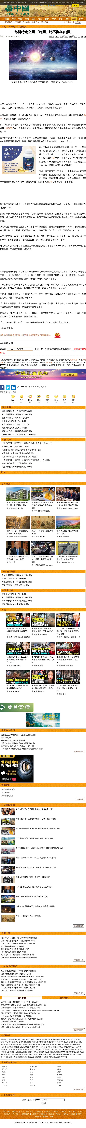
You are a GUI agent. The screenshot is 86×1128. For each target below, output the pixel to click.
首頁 (7, 19)
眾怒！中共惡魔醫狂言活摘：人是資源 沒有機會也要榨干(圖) (23, 982)
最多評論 (22, 998)
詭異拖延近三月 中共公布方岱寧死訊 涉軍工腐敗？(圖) (21, 979)
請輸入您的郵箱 (29, 1100)
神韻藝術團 (25, 1114)
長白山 (47, 1052)
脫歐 (42, 1047)
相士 (60, 536)
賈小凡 (4, 1069)
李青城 (60, 1080)
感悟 (39, 1057)
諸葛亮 (21, 1057)
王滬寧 (25, 1044)
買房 (10, 508)
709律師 (3, 1052)
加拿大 (38, 1047)
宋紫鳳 (4, 1067)
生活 (67, 19)
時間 (34, 387)
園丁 (4, 1077)
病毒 (32, 1039)
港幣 (79, 1047)
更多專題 (80, 799)
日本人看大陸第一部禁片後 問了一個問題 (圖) (33, 877)
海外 (44, 1054)
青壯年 (61, 562)
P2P (62, 1049)
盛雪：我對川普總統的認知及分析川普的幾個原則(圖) (21, 1027)
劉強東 (38, 1049)
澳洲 (53, 1054)
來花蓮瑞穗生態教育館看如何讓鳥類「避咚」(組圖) (35, 838)
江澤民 (30, 1044)
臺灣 (67, 536)
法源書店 (35, 1114)
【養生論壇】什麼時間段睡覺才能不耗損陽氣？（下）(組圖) (26, 460)
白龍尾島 (53, 1052)
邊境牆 (3, 1044)
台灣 (25, 1049)
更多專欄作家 (79, 1089)
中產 (17, 1049)
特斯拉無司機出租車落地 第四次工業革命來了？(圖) (36, 867)
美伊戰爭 (16, 691)
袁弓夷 (21, 1042)
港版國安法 (27, 1042)
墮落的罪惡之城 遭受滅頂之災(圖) (15, 418)
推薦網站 (7, 1114)
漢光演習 (44, 1039)
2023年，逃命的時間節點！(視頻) (15, 447)
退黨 (36, 1042)
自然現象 (26, 22)
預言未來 (17, 22)
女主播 (82, 1052)
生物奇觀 (8, 22)
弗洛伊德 (50, 1042)
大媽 (42, 1049)
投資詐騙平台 (27, 637)
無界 (51, 1117)
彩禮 (35, 691)
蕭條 (18, 665)
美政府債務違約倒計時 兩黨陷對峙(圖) (17, 467)
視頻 (3, 610)
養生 (65, 1057)
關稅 (80, 1042)
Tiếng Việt (71, 1111)
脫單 (10, 637)
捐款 (22, 1111)
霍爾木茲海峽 (71, 637)
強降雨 (44, 634)
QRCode (20, 387)
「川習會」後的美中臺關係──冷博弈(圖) (16, 1016)
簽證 (26, 1054)
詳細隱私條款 (51, 5)
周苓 (4, 1075)
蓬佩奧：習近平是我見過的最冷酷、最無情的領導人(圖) (22, 1019)
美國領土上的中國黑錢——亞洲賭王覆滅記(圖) (18, 735)
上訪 (8, 1052)
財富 (14, 1049)
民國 (57, 1054)
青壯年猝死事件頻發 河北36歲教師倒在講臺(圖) (19, 957)
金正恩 (66, 1042)
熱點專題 (5, 785)
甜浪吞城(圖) (6, 738)
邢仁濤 (4, 1083)
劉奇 (10, 1057)
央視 (2, 1054)
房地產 (3, 1049)
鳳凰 (41, 536)
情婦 (59, 1044)
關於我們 (29, 1111)
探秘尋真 (44, 22)
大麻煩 (21, 536)
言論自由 (76, 1052)
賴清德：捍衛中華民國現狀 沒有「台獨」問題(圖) (19, 1002)
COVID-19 (37, 1039)
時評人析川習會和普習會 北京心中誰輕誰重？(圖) (34, 809)
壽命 (58, 1057)
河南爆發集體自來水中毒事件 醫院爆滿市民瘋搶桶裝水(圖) (43, 505)
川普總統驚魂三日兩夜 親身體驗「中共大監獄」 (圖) (20, 1008)
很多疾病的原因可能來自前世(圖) (15, 428)
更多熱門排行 (79, 993)
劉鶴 (20, 1044)
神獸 (35, 536)
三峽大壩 (3, 1042)
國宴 (64, 508)
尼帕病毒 (62, 665)
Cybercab (47, 565)
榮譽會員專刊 (8, 730)
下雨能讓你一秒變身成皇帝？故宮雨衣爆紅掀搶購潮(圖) (22, 749)
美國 (27, 19)
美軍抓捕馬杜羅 (7, 796)
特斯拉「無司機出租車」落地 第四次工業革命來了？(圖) (42, 559)
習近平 (68, 1039)
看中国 (18, 10)
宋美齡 (78, 1054)
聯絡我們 (15, 1111)
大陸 (14, 19)
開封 (39, 511)
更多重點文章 (79, 926)
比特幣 (68, 1047)
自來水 (48, 511)
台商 (14, 665)
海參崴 (21, 1049)
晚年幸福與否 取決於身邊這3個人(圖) (15, 949)
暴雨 (35, 634)
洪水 (39, 634)
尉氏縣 (43, 511)
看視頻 (80, 1114)
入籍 (33, 1054)
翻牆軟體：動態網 (41, 1117)
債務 (48, 1047)
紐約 (47, 19)
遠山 (31, 1072)
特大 (75, 36)
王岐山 (71, 1042)
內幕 (44, 1044)
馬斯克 (41, 565)
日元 (76, 1047)
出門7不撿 (27, 536)
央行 (45, 1047)
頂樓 (17, 508)
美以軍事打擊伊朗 (8, 789)
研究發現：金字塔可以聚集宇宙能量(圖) (18, 453)
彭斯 (7, 1044)
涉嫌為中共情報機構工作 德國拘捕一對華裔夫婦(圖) (35, 906)
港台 (34, 19)
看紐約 (58, 1114)
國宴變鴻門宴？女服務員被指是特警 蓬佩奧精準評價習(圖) (23, 1024)
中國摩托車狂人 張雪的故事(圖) (13, 740)
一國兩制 (3, 1047)
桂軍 (60, 1054)
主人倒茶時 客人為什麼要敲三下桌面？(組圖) (18, 988)
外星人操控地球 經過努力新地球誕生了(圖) (32, 896)
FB (31, 1047)
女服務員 (69, 508)
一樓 (21, 508)
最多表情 (64, 998)
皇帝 (17, 1057)
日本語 (80, 1111)
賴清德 (23, 1039)
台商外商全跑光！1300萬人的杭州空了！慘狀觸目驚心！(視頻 (18, 659)
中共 (58, 1042)
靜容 (31, 1080)
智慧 (36, 1057)
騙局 (20, 637)
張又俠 (73, 1039)
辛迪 (59, 1085)
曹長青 (32, 1085)
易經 (26, 1057)
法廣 (21, 1047)
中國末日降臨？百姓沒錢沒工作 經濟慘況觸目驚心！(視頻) (43, 659)
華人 (5, 1054)
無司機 (53, 565)
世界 (54, 19)
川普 (60, 508)
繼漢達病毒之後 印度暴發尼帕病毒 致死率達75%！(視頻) (68, 659)
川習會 (79, 637)
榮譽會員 (73, 360)
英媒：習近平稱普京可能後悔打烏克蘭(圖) (17, 990)
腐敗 (62, 1044)
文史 (61, 19)
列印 (70, 36)
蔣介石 (73, 1054)
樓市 (7, 1049)
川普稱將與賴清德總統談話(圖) (12, 1022)
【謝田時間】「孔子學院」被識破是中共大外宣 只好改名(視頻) (27, 443)
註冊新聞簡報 (8, 1095)
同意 (75, 5)
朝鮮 (33, 1047)
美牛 (64, 694)
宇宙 (53, 158)
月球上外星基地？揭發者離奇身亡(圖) (17, 414)
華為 (61, 1042)
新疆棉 (9, 1042)
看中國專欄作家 (9, 1062)
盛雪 (31, 1077)
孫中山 (68, 1054)
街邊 (72, 562)
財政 (10, 1049)
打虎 (69, 1044)
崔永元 (35, 1044)
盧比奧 (28, 1039)
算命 (64, 536)
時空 (50, 182)
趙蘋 (59, 1077)
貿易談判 (16, 1044)
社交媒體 (26, 1047)
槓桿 (52, 1047)
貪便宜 (11, 536)
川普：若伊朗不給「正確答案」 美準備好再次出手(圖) (36, 858)
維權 (81, 1049)
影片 (81, 19)
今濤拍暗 (33, 1067)
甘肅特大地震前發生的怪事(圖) (14, 421)
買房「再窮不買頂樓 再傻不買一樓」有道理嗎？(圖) (20, 985)
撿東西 (16, 536)
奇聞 (74, 19)
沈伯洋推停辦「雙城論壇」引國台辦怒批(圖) (17, 955)
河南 (35, 511)
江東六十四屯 (32, 1052)
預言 (46, 1057)
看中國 (77, 1044)
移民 (9, 1054)
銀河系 (9, 128)
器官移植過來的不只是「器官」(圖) (16, 424)
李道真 (32, 1069)
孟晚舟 (76, 1042)
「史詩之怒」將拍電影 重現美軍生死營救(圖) (18, 943)
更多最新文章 (79, 960)
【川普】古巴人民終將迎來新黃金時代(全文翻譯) (34, 887)
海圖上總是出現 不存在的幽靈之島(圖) (17, 411)
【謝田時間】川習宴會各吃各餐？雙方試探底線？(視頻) (67, 688)
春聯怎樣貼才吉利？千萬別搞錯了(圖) (17, 463)
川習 (60, 694)
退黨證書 (51, 1114)
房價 (46, 1049)
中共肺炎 (3, 1039)
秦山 (4, 1080)
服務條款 (38, 1111)
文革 (62, 1057)
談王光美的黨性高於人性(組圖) (12, 946)
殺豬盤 (15, 637)
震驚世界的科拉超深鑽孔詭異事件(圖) (17, 431)
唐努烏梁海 (40, 1052)
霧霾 (66, 1049)
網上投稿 (6, 1111)
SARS (63, 1052)
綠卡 (37, 1054)
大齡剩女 (41, 691)
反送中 (51, 1044)
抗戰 (64, 1054)
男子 (65, 562)
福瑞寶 (73, 1114)
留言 (66, 36)
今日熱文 (5, 484)
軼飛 (4, 1072)
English (55, 1111)
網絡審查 (18, 1052)
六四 (33, 1042)
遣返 (23, 1054)
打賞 (61, 36)
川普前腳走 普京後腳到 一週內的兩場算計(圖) (18, 941)
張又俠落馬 (5, 792)
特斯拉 (36, 565)
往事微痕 (10, 1047)
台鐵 (54, 1039)
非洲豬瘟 (54, 1049)
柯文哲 (44, 1042)
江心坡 (58, 1052)
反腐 (66, 1044)
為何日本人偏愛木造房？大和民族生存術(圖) (17, 746)
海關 (19, 1054)
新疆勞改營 (69, 1052)
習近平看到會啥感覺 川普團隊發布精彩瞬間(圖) (18, 971)
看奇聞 (11, 27)
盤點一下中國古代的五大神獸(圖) (28, 916)
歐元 (72, 1047)
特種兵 (75, 508)
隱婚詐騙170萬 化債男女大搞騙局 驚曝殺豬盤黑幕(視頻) (17, 631)
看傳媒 (65, 1114)
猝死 (69, 562)
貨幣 (59, 1047)
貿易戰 (63, 1039)
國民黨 (50, 1039)
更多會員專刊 (79, 751)
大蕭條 (40, 665)
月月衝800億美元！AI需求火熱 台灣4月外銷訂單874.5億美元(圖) (40, 848)
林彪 (7, 1057)
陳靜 (31, 1075)
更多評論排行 (79, 1030)
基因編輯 (71, 1049)
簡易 (59, 1067)
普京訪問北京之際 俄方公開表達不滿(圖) (16, 974)
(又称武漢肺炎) (12, 1039)
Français (63, 1111)
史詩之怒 (62, 637)
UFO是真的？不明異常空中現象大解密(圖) (18, 434)
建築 (14, 508)
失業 (10, 665)
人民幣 (63, 1047)
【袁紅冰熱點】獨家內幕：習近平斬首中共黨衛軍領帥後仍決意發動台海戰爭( (30, 1010)
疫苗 (40, 1042)
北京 (34, 1049)
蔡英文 (30, 1049)
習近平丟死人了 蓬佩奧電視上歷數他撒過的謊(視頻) (20, 1013)
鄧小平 (3, 1057)
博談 (40, 19)
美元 (55, 1047)
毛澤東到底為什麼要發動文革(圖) (13, 952)
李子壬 (4, 1085)
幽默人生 (31, 1057)
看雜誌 (42, 1114)
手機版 (51, 36)
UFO (54, 1042)
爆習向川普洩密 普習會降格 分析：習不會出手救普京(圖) (22, 976)
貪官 (55, 1044)
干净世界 (15, 1114)
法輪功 (12, 1052)
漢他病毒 (69, 665)
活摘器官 (24, 1052)
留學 (16, 1054)
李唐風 (60, 1075)
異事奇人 (35, 22)
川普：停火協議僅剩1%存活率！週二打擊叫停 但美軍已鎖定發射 (68, 631)
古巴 (10, 562)
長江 (13, 1042)
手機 (43, 1057)
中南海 (40, 1044)
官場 (20, 19)
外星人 (54, 1057)
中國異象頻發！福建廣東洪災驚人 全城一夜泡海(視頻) (36, 819)
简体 (57, 36)
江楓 (59, 1083)
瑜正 (31, 1083)
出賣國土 (79, 1039)
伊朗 (10, 691)
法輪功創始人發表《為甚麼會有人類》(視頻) (19, 457)
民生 (41, 1054)
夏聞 (59, 1072)
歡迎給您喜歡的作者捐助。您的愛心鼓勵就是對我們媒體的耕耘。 (26, 335)
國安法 (58, 1039)
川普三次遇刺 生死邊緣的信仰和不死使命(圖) (18, 743)
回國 (30, 1054)
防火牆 (77, 1049)
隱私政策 (47, 1111)
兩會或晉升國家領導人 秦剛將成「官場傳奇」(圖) (21, 450)
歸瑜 (59, 1069)
